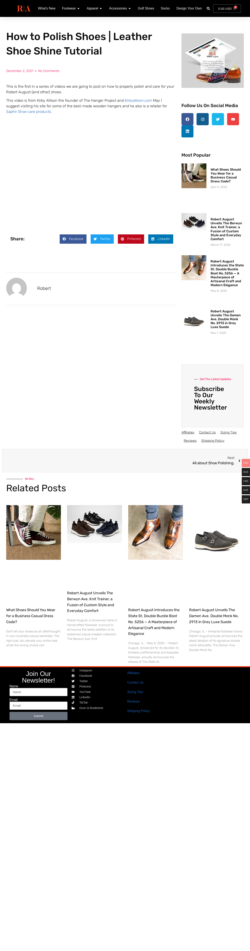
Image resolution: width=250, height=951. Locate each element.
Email (13, 698)
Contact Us (208, 431)
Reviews (191, 439)
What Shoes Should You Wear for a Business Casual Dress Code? (226, 174)
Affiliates (187, 431)
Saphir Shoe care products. (29, 111)
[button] (208, 8)
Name (13, 684)
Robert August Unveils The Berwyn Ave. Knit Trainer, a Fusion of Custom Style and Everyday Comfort (226, 227)
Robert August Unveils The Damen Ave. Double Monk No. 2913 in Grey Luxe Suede (226, 317)
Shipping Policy (215, 439)
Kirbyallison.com (138, 100)
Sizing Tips (231, 431)
